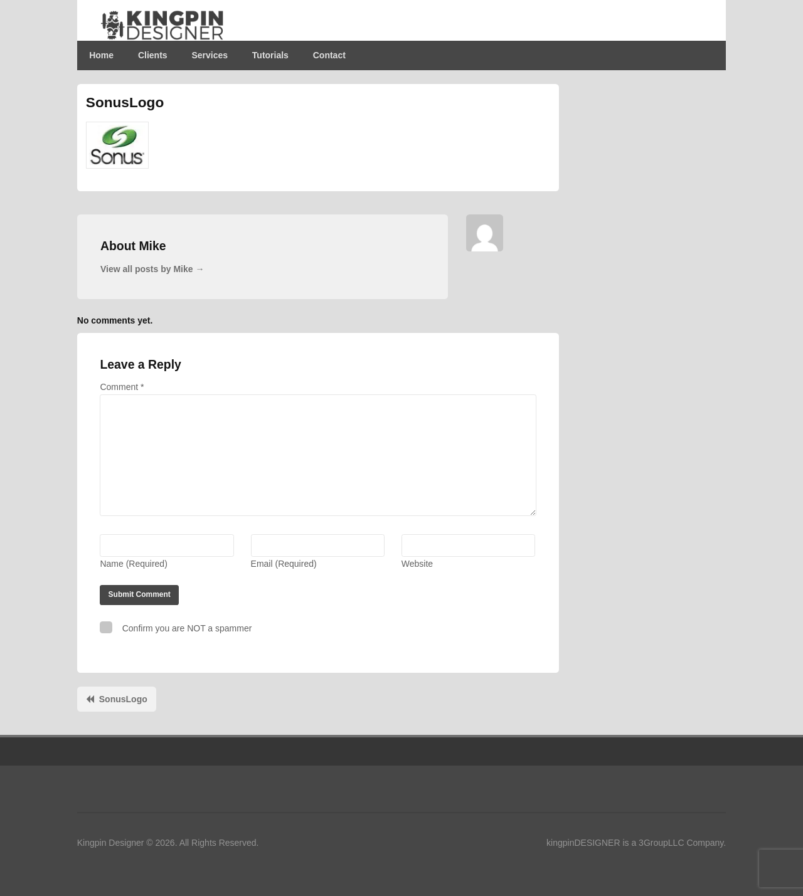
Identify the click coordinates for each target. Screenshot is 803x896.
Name (133, 564)
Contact (329, 55)
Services (209, 55)
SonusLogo (123, 699)
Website (417, 564)
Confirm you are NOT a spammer (176, 627)
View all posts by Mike (152, 269)
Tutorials (270, 55)
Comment (122, 387)
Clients (153, 55)
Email (284, 564)
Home (101, 55)
